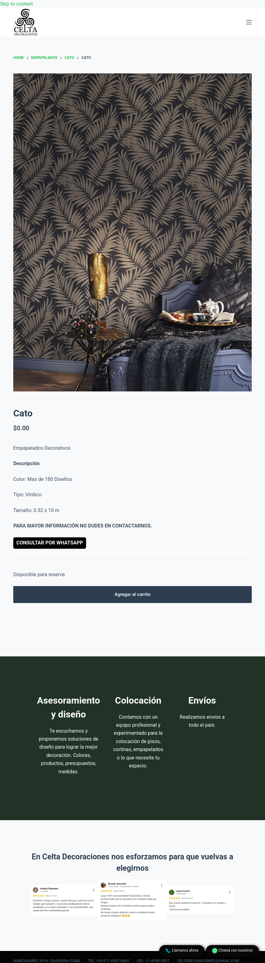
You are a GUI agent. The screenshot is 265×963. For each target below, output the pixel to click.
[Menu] (249, 22)
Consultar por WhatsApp (49, 543)
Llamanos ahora (181, 950)
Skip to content (16, 4)
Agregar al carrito (132, 594)
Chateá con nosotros (232, 950)
